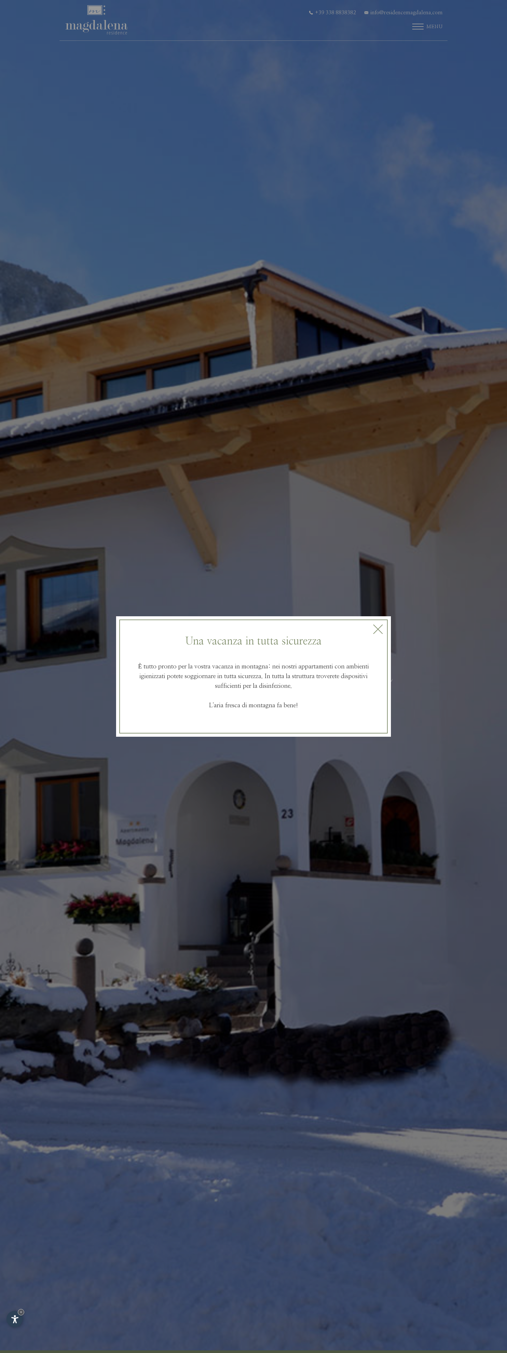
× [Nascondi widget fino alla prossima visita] (21, 1312)
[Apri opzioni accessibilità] (14, 1319)
